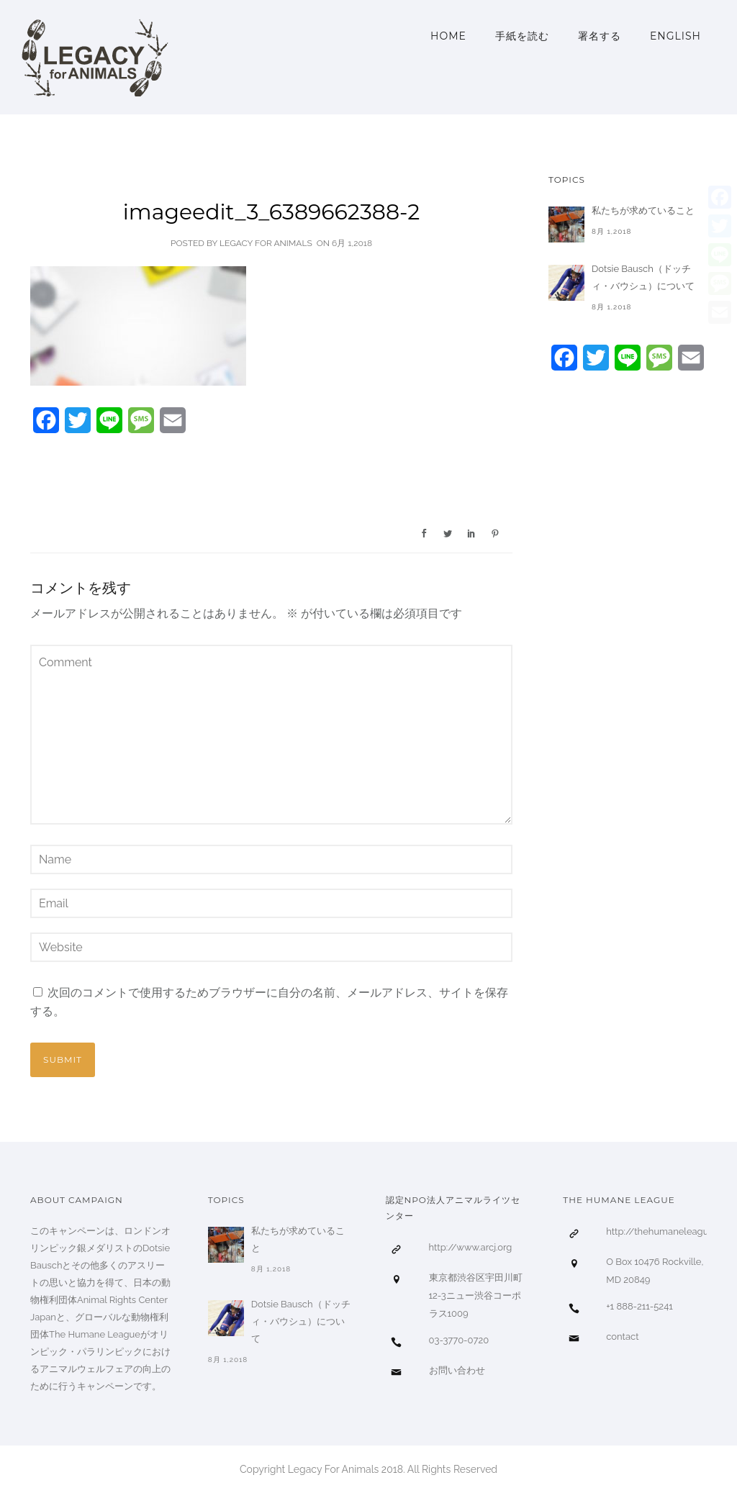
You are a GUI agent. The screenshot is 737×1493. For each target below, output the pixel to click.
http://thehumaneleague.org (668, 1231)
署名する (599, 36)
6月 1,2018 (352, 243)
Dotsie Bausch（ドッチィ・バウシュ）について (643, 277)
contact (622, 1336)
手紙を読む (522, 36)
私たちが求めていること (643, 210)
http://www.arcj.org (470, 1247)
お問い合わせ (457, 1370)
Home (448, 36)
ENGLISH (675, 36)
